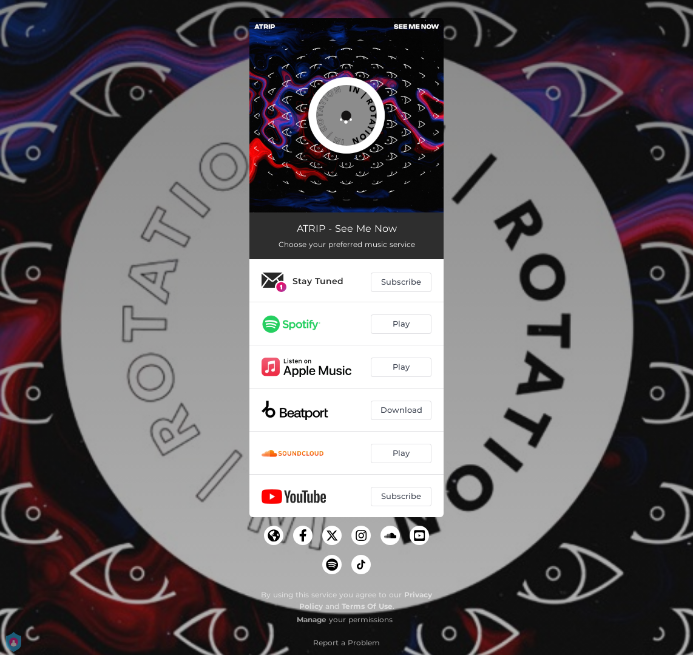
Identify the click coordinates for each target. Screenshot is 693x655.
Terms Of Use (367, 606)
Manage (311, 619)
